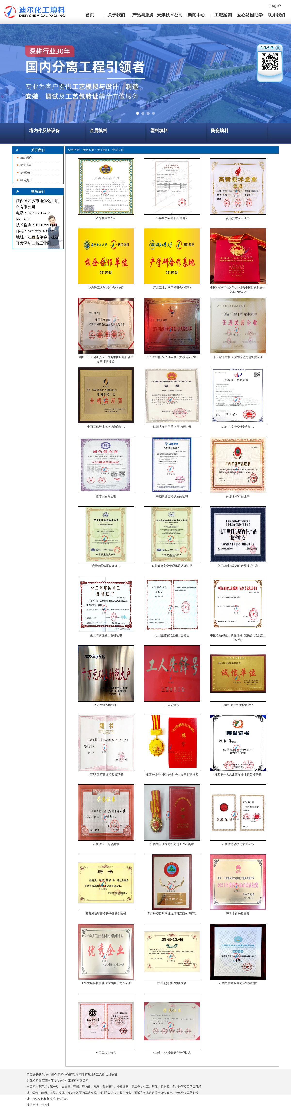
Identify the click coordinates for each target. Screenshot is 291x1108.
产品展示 (75, 1074)
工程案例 (223, 15)
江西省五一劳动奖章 (106, 844)
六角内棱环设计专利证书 (238, 426)
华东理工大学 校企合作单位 (106, 287)
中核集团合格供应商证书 (172, 496)
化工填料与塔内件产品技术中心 (238, 566)
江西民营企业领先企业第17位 (238, 983)
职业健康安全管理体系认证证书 (172, 566)
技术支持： (34, 1105)
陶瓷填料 (219, 130)
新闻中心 (196, 15)
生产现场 (88, 1074)
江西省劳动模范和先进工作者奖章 (172, 844)
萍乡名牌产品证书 (238, 496)
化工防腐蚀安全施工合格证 (171, 635)
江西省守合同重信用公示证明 (172, 426)
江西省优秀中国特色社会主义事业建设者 (172, 774)
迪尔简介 (26, 157)
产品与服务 (143, 15)
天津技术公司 (170, 15)
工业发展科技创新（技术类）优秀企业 (106, 983)
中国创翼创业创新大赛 (171, 983)
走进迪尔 (26, 172)
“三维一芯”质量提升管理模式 (172, 1052)
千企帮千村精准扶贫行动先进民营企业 (238, 357)
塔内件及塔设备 (44, 130)
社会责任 (26, 180)
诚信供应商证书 (106, 496)
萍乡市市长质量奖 (238, 913)
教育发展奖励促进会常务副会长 (106, 913)
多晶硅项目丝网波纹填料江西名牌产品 (172, 913)
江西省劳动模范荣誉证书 (238, 844)
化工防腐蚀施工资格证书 (106, 635)
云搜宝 (45, 1105)
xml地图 (111, 1074)
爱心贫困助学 (250, 15)
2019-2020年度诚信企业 (238, 705)
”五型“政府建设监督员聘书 (106, 774)
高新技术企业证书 (238, 218)
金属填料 (98, 130)
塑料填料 (159, 130)
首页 (89, 15)
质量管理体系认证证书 (106, 566)
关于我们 (116, 15)
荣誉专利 (26, 165)
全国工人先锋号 (106, 1052)
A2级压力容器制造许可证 (172, 218)
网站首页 (88, 150)
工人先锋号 (172, 705)
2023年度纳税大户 (106, 705)
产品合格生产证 (106, 218)
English (275, 6)
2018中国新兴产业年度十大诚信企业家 (172, 357)
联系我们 (276, 15)
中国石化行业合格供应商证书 (106, 426)
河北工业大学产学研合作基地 (172, 287)
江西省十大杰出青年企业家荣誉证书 (238, 774)
